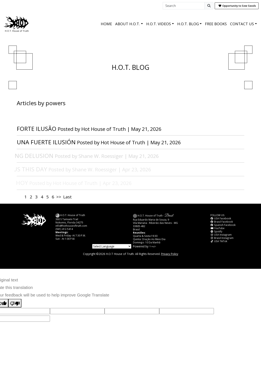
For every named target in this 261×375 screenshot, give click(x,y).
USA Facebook (220, 218)
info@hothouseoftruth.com (71, 225)
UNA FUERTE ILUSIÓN (46, 142)
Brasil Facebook (221, 221)
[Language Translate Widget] (111, 246)
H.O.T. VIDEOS (158, 23)
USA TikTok (218, 241)
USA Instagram (221, 234)
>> (58, 197)
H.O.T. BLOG (188, 23)
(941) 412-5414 (64, 229)
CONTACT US (242, 23)
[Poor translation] (14, 303)
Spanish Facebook (223, 224)
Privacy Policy (169, 254)
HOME (106, 23)
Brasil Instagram (221, 237)
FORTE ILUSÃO (36, 128)
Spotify (216, 231)
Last (67, 197)
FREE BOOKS (216, 23)
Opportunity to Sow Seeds (237, 6)
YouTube (217, 228)
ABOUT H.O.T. (127, 23)
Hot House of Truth (104, 129)
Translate (159, 246)
